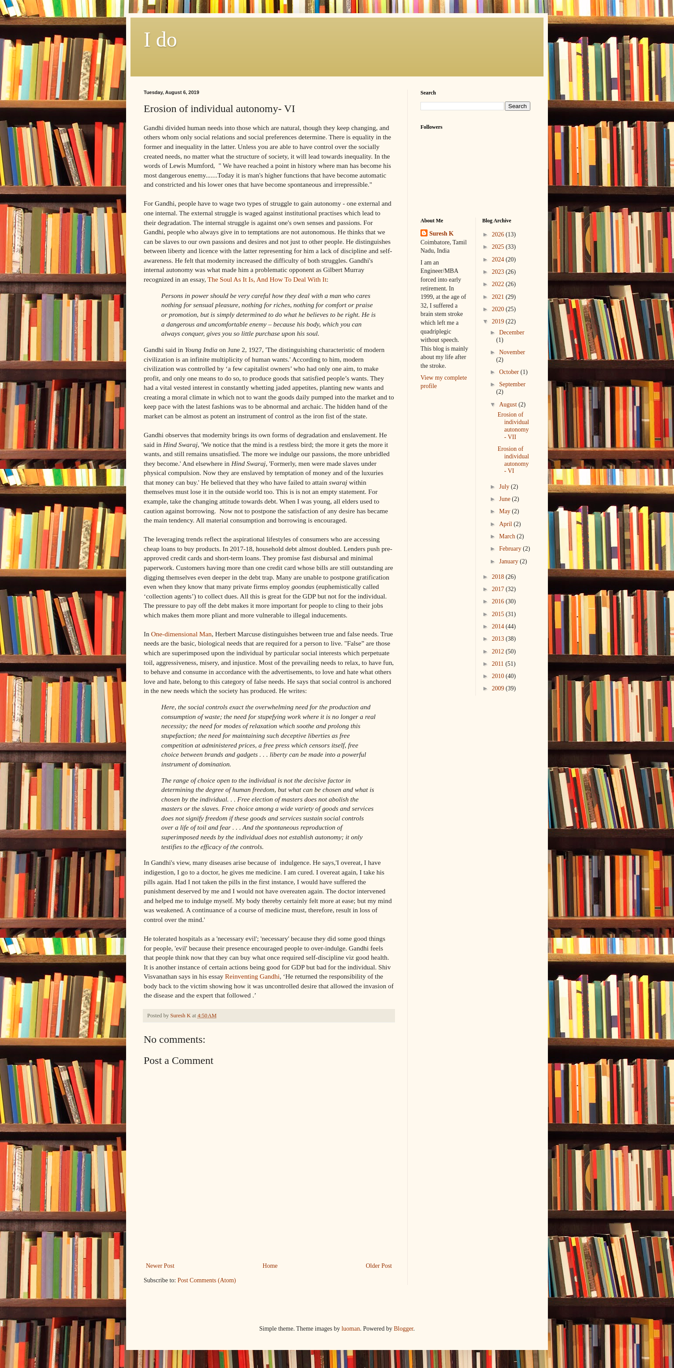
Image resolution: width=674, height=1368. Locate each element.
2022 (499, 284)
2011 (498, 663)
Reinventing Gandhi (252, 976)
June (505, 499)
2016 (499, 601)
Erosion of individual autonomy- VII (513, 425)
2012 (499, 651)
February (511, 548)
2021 (499, 297)
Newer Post (160, 1266)
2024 (499, 259)
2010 (499, 676)
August (508, 404)
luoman (350, 1328)
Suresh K (441, 233)
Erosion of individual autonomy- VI (513, 460)
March (508, 536)
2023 (499, 272)
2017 (499, 589)
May (505, 511)
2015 (499, 614)
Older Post (379, 1266)
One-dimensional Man (181, 634)
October (510, 372)
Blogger (403, 1328)
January (509, 561)
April (506, 524)
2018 (499, 576)
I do (160, 39)
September (512, 384)
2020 (499, 309)
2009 (499, 688)
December (512, 332)
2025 (499, 246)
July (505, 486)
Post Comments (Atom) (207, 1280)
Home (270, 1266)
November (512, 352)
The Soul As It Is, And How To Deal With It (266, 279)
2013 (499, 638)
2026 (499, 234)
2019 (499, 321)
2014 (499, 626)
